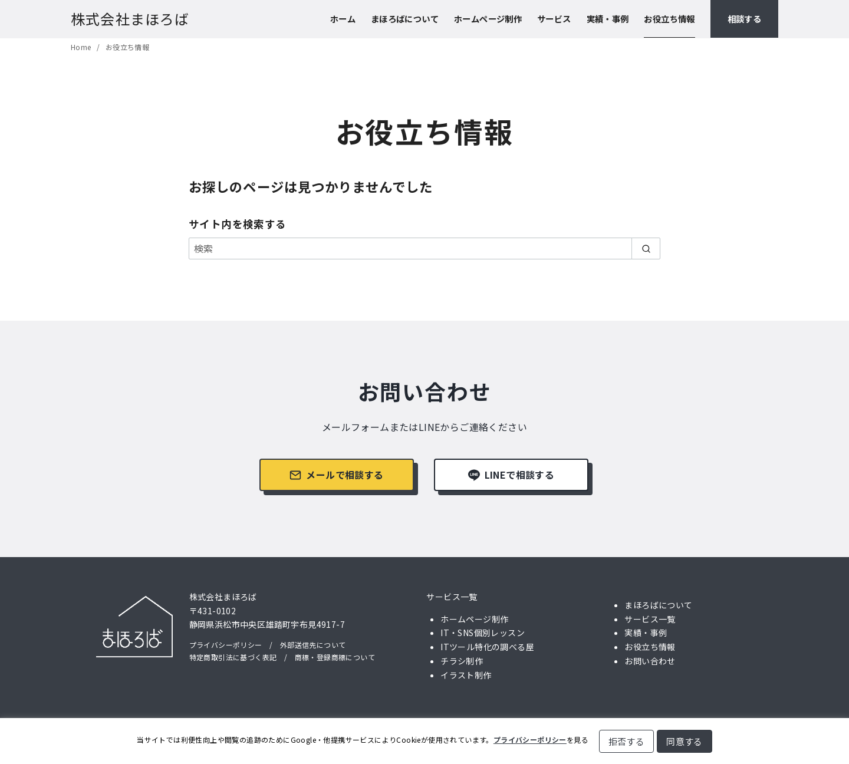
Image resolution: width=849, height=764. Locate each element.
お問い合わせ (649, 661)
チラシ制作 (461, 661)
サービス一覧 (451, 596)
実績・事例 (608, 18)
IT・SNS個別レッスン (482, 632)
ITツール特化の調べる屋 (487, 647)
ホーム (343, 18)
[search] (645, 248)
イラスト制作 (465, 675)
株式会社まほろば (130, 18)
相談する (745, 18)
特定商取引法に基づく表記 (233, 657)
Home (82, 47)
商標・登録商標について (335, 657)
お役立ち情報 (669, 18)
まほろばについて (405, 18)
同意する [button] (684, 741)
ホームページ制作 (488, 18)
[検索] (424, 248)
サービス (554, 18)
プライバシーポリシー (225, 645)
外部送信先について (313, 645)
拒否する (626, 741)
